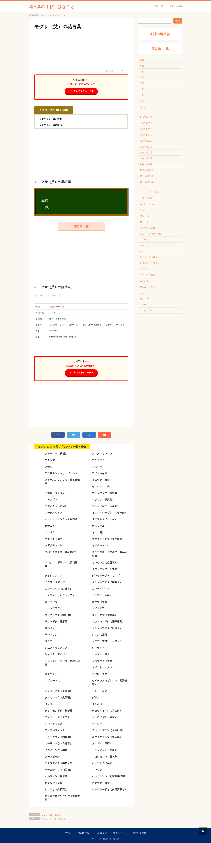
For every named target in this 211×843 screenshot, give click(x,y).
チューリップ (146, 210)
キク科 (52, 306)
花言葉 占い (101, 833)
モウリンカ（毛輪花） (52, 815)
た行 (142, 77)
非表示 (64, 110)
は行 (142, 89)
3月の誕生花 (146, 129)
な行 (142, 83)
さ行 (142, 71)
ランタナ (144, 299)
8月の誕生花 (146, 158)
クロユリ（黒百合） (150, 287)
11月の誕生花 (147, 176)
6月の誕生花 (146, 146)
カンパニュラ (146, 281)
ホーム (141, 6)
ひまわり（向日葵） (150, 192)
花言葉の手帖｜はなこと (52, 6)
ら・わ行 (144, 107)
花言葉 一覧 (157, 6)
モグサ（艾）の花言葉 (57, 26)
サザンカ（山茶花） (150, 263)
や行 (142, 101)
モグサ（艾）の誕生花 (50, 125)
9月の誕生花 (146, 164)
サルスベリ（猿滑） (150, 257)
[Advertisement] (81, 49)
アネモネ (144, 239)
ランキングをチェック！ (81, 91)
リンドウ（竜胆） (149, 275)
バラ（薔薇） (146, 198)
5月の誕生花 (146, 141)
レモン (143, 293)
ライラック (145, 269)
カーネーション (147, 204)
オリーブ (144, 304)
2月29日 (39, 295)
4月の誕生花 (176, 6)
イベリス (144, 245)
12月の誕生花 (147, 182)
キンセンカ (145, 310)
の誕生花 (160, 34)
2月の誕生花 (52, 295)
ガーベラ (144, 222)
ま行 (142, 95)
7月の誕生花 (146, 152)
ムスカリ (144, 251)
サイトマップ (120, 833)
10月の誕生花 (147, 170)
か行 (142, 65)
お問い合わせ (139, 833)
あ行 (142, 59)
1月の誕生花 (146, 117)
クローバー (145, 216)
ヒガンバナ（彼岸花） (151, 233)
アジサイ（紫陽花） (150, 228)
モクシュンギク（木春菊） (54, 819)
